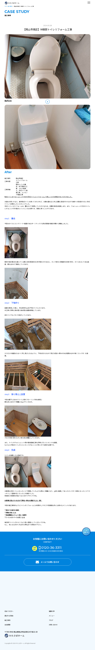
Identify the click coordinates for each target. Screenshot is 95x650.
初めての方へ (9, 611)
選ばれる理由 (9, 616)
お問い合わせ (53, 625)
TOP (6, 6)
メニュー (52, 616)
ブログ (51, 620)
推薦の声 (52, 611)
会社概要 (7, 625)
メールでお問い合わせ (50, 562)
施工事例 (10, 6)
